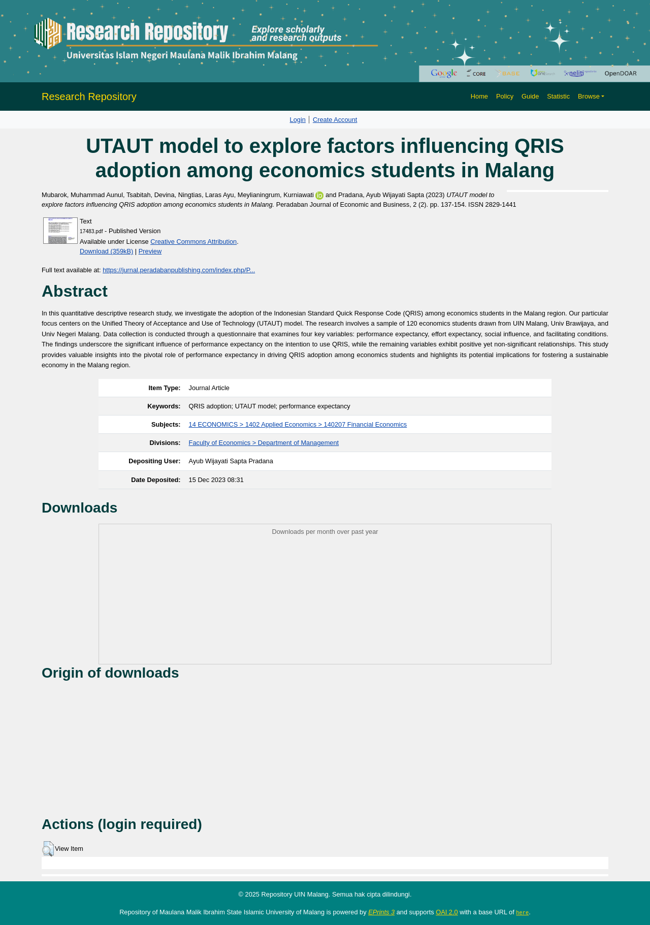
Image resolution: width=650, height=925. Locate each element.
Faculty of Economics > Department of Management (264, 442)
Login (298, 119)
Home (479, 96)
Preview (150, 251)
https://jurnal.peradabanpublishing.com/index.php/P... (179, 270)
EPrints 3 (381, 912)
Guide (530, 96)
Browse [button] (589, 96)
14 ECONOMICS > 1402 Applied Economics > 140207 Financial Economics (298, 424)
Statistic (558, 96)
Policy (504, 96)
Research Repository (89, 96)
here (522, 912)
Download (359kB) (106, 251)
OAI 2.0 (447, 912)
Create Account (335, 119)
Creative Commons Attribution (193, 241)
